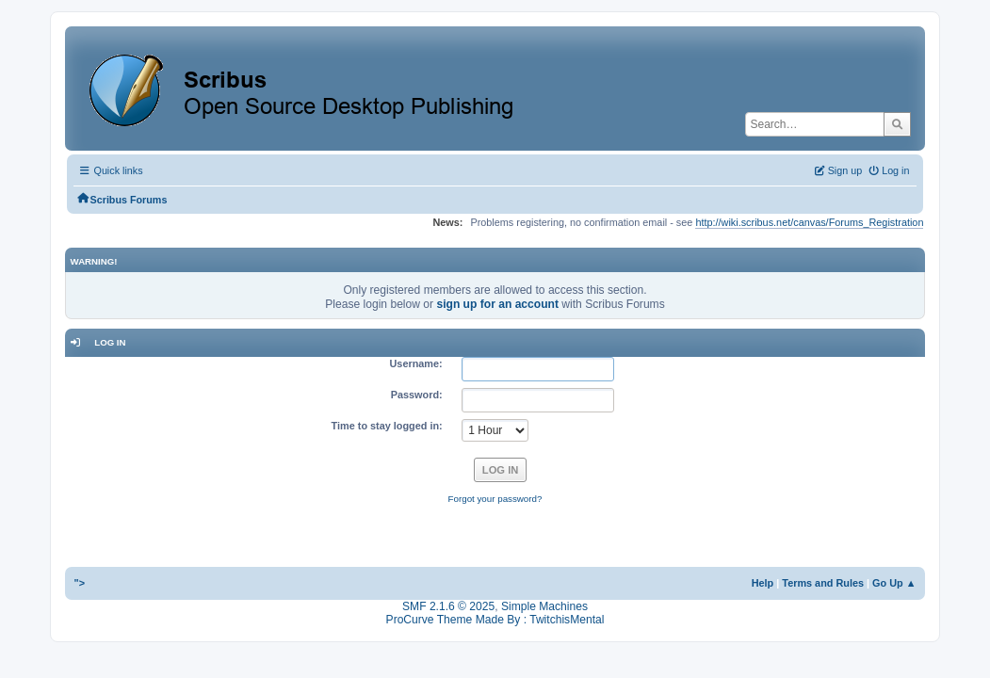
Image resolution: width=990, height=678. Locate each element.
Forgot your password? (495, 498)
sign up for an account (497, 304)
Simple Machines (544, 606)
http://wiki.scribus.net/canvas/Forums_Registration (809, 222)
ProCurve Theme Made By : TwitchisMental (495, 619)
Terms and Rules (823, 583)
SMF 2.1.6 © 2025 (448, 606)
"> (80, 583)
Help (763, 583)
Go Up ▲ (894, 583)
